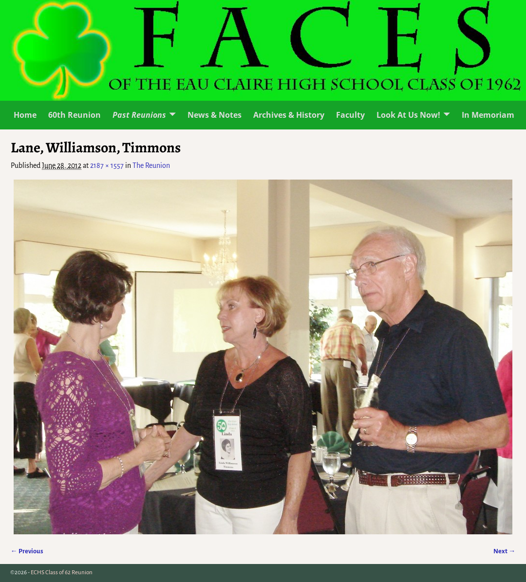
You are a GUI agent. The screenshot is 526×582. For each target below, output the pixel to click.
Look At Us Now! (408, 114)
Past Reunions (139, 114)
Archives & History (288, 114)
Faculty (350, 114)
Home (25, 114)
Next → (504, 551)
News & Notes (215, 114)
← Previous (27, 551)
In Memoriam (488, 114)
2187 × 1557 (107, 165)
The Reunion (151, 165)
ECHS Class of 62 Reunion (62, 572)
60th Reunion (74, 114)
